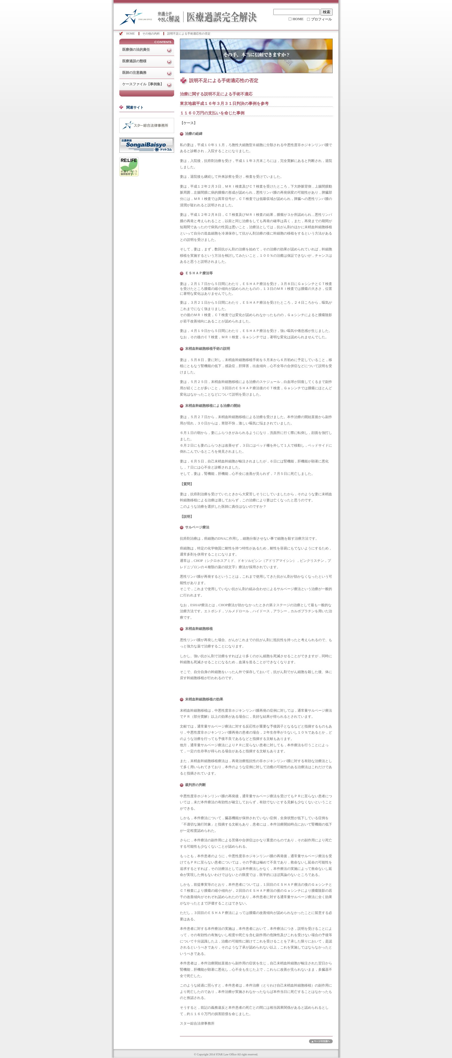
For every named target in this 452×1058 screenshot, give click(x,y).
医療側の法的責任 (136, 50)
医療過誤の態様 (134, 61)
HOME (298, 19)
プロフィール (321, 19)
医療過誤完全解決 (186, 15)
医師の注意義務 (134, 73)
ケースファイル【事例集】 (143, 84)
